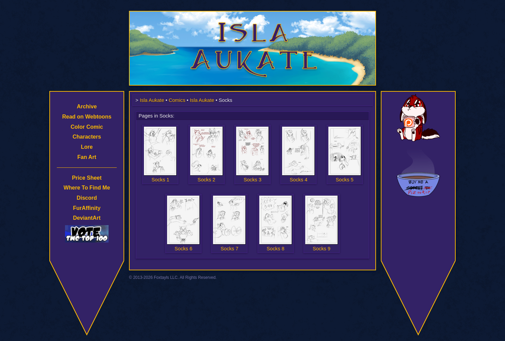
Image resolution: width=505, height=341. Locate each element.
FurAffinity (87, 208)
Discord (87, 198)
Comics (177, 100)
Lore (87, 147)
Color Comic (86, 127)
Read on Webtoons (87, 117)
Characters (86, 137)
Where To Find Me (87, 188)
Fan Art (86, 157)
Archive (87, 106)
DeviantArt (87, 218)
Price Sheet (86, 178)
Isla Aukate (252, 14)
